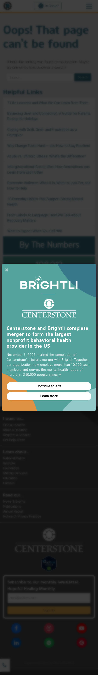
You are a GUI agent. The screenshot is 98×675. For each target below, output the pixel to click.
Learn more (49, 396)
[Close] (6, 270)
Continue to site (49, 386)
